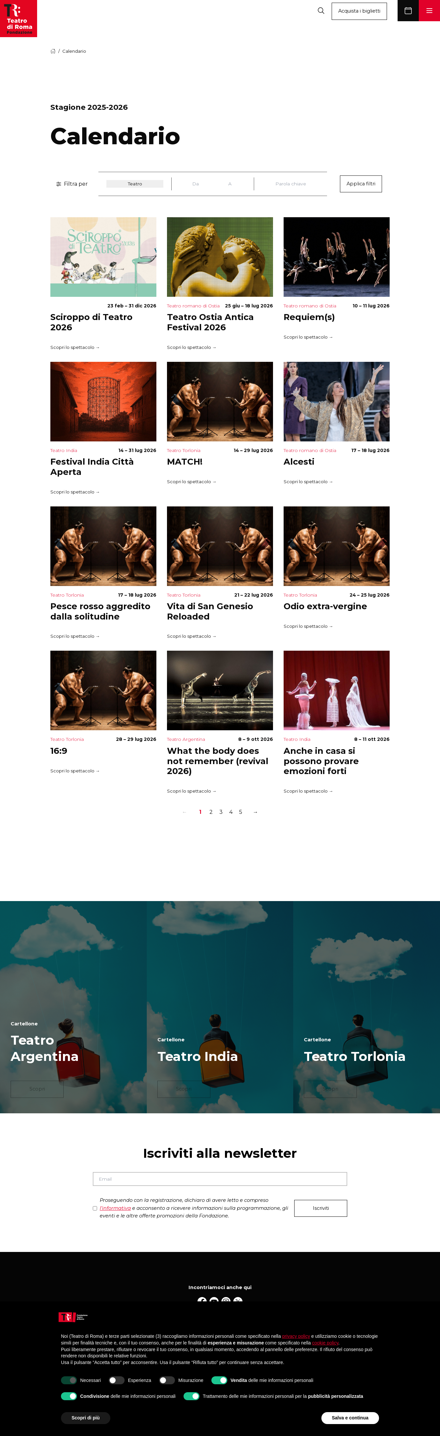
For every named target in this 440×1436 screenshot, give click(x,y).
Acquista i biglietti (359, 11)
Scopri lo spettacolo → (75, 347)
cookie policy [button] (325, 1342)
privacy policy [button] (296, 1336)
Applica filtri (361, 184)
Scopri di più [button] (86, 1417)
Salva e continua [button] (350, 1417)
